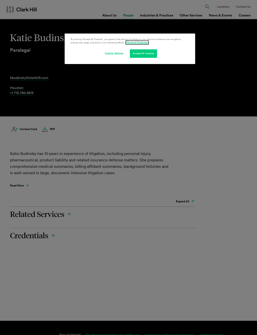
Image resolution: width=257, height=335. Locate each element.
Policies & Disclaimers (137, 42)
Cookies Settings (114, 53)
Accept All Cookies (143, 53)
